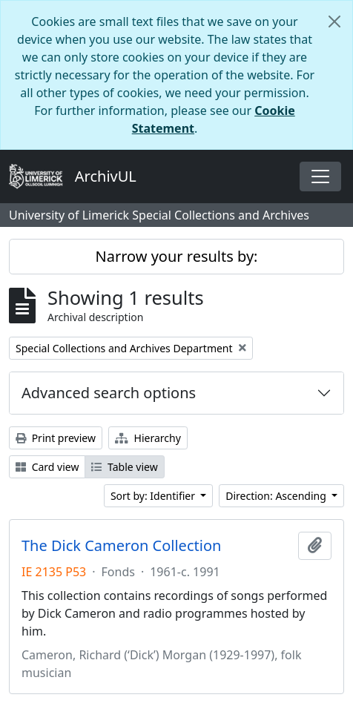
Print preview (56, 438)
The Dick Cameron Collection (121, 546)
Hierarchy (148, 438)
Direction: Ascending (277, 496)
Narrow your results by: (177, 256)
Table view (124, 467)
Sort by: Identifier (154, 496)
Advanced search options (109, 393)
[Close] (334, 21)
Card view (47, 467)
